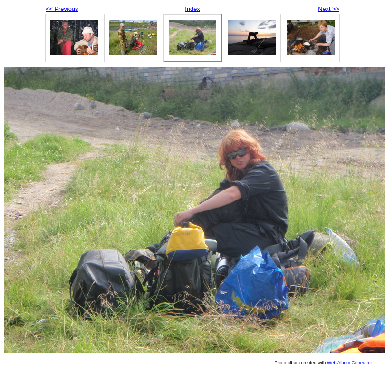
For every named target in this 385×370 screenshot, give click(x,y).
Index (192, 8)
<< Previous (62, 8)
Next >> (328, 8)
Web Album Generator (349, 362)
